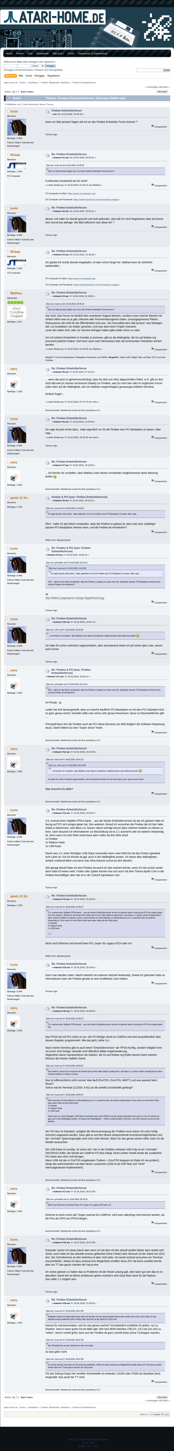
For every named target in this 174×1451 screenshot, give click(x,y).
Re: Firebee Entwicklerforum (69, 154)
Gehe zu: (144, 1414)
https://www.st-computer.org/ (81, 193)
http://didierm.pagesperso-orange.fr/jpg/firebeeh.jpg (74, 598)
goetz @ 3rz (19, 497)
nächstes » (164, 87)
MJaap (15, 154)
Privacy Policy (88, 1443)
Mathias (65, 82)
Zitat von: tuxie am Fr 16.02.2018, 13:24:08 (65, 508)
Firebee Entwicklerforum (67, 110)
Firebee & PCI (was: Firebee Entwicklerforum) (79, 497)
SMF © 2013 (86, 1439)
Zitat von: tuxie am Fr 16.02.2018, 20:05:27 (65, 907)
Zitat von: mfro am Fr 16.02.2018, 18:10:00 (64, 630)
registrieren (49, 62)
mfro (14, 369)
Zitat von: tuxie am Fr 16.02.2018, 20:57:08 (65, 1311)
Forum (20, 53)
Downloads (42, 53)
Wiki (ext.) (58, 53)
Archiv (70, 53)
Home (9, 53)
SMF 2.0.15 (73, 1439)
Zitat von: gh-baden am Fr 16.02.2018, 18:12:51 (66, 563)
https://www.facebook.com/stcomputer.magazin (96, 199)
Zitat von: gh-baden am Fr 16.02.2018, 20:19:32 (66, 1199)
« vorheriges (151, 87)
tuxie (14, 111)
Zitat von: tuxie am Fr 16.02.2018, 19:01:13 (65, 759)
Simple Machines (101, 1439)
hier (107, 1040)
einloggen (33, 62)
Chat (30, 53)
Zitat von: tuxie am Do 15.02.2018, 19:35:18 (65, 165)
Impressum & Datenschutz (92, 53)
